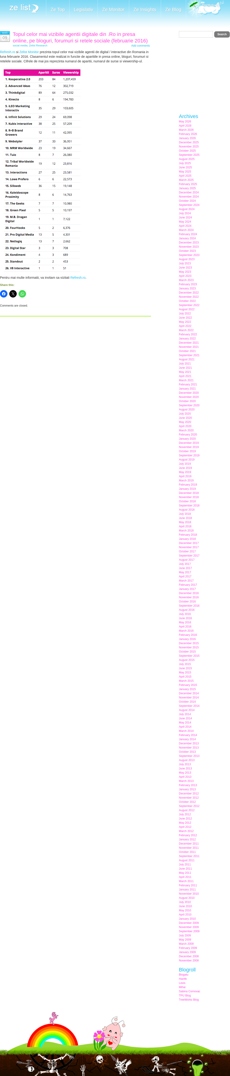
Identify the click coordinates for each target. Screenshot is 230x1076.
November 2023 (189, 246)
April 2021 (185, 376)
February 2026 (188, 134)
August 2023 (186, 259)
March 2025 (186, 180)
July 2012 (185, 814)
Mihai (182, 987)
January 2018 (187, 539)
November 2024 (189, 196)
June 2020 (185, 418)
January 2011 (187, 889)
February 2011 (188, 885)
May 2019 (185, 472)
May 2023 (185, 271)
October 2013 (187, 751)
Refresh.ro (7, 52)
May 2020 (185, 422)
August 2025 (186, 159)
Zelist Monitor (29, 52)
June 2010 (185, 906)
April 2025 (185, 175)
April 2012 (185, 827)
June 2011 (185, 868)
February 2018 (188, 534)
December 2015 (189, 643)
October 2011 (187, 852)
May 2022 (185, 321)
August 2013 (186, 760)
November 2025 (189, 146)
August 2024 (186, 209)
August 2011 (186, 860)
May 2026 (185, 121)
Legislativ (83, 9)
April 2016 (185, 626)
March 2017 (186, 580)
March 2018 (186, 530)
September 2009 (189, 931)
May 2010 (185, 910)
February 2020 (188, 434)
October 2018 (187, 501)
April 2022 (185, 326)
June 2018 (185, 518)
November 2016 (189, 597)
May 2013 (185, 772)
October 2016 (187, 601)
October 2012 (187, 802)
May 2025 (185, 171)
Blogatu (183, 974)
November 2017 (189, 547)
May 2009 (185, 939)
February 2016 (188, 635)
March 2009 (186, 943)
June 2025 (185, 167)
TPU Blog (185, 995)
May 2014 (185, 722)
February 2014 (188, 735)
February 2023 (188, 284)
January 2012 (187, 839)
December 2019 (189, 443)
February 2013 (188, 785)
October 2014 (187, 701)
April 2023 (185, 276)
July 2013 (185, 764)
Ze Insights (145, 9)
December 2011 (189, 843)
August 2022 (186, 309)
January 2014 (187, 739)
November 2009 (189, 927)
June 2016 (185, 618)
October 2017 (187, 551)
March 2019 (186, 480)
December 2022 (189, 292)
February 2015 (188, 685)
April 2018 (185, 526)
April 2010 (185, 914)
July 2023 (185, 263)
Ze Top (58, 9)
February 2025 (188, 184)
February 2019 (188, 484)
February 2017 (188, 584)
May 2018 (185, 522)
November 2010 (189, 893)
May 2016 (185, 622)
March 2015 (186, 680)
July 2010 (185, 902)
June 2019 (185, 468)
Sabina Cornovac (189, 991)
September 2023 (189, 255)
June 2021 (185, 367)
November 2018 (189, 497)
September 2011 (189, 856)
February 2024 (188, 234)
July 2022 (185, 313)
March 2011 (186, 881)
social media (20, 45)
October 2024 (187, 200)
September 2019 (189, 455)
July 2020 (185, 413)
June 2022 (185, 317)
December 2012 (189, 793)
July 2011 (185, 864)
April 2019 (185, 476)
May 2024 (185, 221)
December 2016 (189, 593)
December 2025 (189, 142)
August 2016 (186, 610)
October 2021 (187, 351)
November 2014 (189, 697)
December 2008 (189, 956)
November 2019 (189, 447)
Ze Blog (173, 9)
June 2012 (185, 818)
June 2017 (185, 568)
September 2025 (189, 155)
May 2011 (185, 872)
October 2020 (187, 401)
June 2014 (185, 718)
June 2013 (185, 768)
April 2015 (185, 676)
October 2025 (187, 150)
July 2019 (185, 463)
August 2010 (186, 898)
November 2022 (189, 296)
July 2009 (185, 935)
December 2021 (189, 342)
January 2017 (187, 589)
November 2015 (189, 647)
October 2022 (187, 301)
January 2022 (187, 338)
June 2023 (185, 267)
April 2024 (185, 225)
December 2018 (189, 493)
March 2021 (186, 380)
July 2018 (185, 514)
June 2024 (185, 217)
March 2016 (186, 630)
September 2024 (189, 205)
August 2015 (186, 660)
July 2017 (185, 564)
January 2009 (187, 952)
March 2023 (186, 280)
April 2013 (185, 776)
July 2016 (185, 614)
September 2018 (189, 505)
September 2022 (189, 305)
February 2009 (188, 948)
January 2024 (187, 238)
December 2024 (189, 192)
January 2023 (187, 288)
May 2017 (185, 572)
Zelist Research (38, 45)
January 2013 (187, 789)
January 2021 (187, 388)
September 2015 (189, 655)
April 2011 (185, 877)
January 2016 (187, 639)
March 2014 (186, 731)
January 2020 (187, 438)
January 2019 (187, 488)
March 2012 (186, 831)
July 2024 (185, 213)
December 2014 (189, 693)
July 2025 (185, 163)
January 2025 (187, 188)
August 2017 (186, 559)
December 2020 (189, 392)
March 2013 (186, 781)
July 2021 (185, 363)
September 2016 (189, 605)
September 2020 (189, 405)
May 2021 (185, 372)
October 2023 (187, 251)
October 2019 (187, 451)
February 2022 (188, 334)
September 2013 (189, 756)
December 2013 (189, 743)
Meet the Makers (205, 9)
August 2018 (186, 509)
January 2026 (187, 138)
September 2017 (189, 555)
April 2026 (185, 125)
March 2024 (186, 230)
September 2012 (189, 806)
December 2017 (189, 543)
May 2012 (185, 822)
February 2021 (188, 384)
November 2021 (189, 347)
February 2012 (188, 835)
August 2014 (186, 710)
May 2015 (185, 672)
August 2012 (186, 810)
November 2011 (189, 847)
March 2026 (186, 129)
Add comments (140, 45)
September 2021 (189, 355)
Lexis (182, 983)
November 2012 (189, 797)
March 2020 (186, 430)
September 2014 (189, 706)
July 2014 (185, 714)
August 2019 (186, 459)
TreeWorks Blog (189, 999)
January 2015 (187, 689)
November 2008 (189, 960)
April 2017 (185, 576)
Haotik (183, 978)
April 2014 (185, 726)
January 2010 (187, 918)
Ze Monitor (113, 9)
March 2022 (186, 330)
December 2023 (189, 242)
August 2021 (186, 359)
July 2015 (185, 664)
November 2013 (189, 747)
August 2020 (186, 409)
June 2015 (185, 668)
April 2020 (185, 426)
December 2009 (189, 923)
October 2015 (187, 651)
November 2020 (189, 397)
